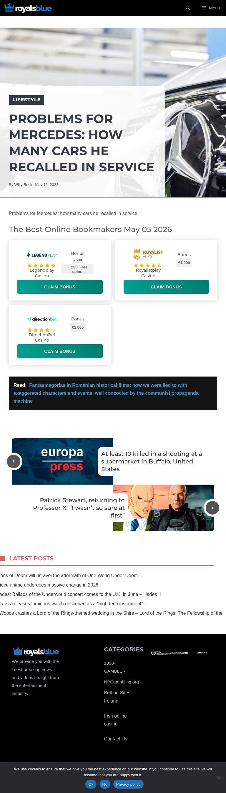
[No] (219, 777)
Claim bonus (59, 286)
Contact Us (115, 738)
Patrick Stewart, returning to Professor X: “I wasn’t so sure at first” (79, 508)
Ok (90, 784)
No (104, 784)
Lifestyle (26, 100)
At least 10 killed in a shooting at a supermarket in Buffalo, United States (151, 461)
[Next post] (212, 508)
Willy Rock (23, 184)
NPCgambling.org (121, 681)
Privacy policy (128, 784)
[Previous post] (13, 461)
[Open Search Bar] (188, 8)
